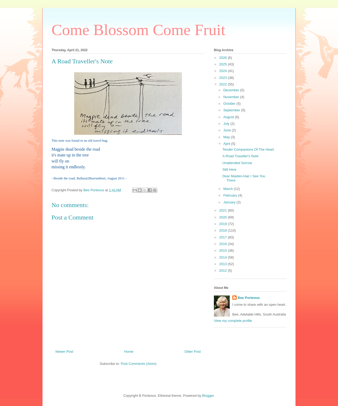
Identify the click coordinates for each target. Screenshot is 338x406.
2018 (223, 230)
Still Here (229, 169)
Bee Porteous (249, 298)
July (227, 124)
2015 (223, 250)
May (227, 137)
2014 (223, 257)
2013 (223, 264)
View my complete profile (233, 321)
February (230, 195)
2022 (223, 84)
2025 (223, 64)
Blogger (208, 396)
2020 (223, 217)
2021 (223, 210)
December (231, 90)
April (227, 144)
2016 (223, 244)
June (227, 130)
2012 (223, 271)
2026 (223, 58)
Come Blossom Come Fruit (138, 30)
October (230, 104)
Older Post (193, 352)
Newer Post (64, 352)
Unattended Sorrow (237, 163)
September (232, 110)
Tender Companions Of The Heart (248, 149)
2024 (223, 71)
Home (129, 352)
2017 (223, 237)
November (231, 97)
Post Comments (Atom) (138, 364)
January (230, 202)
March (228, 189)
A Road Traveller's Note (240, 156)
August (229, 117)
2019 (223, 224)
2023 (223, 78)
